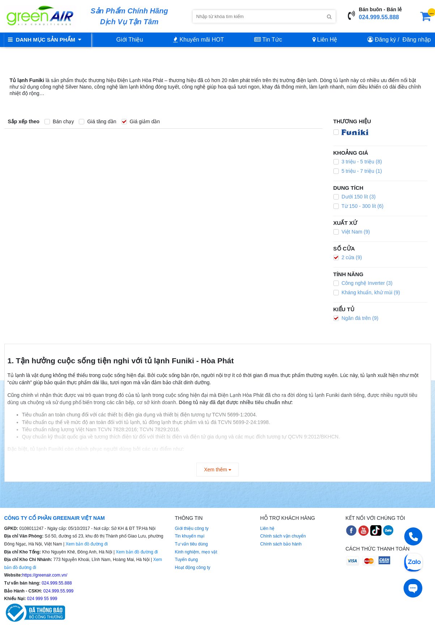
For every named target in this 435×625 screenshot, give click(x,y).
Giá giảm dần (140, 121)
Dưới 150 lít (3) (354, 196)
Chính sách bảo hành (281, 544)
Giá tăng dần (97, 121)
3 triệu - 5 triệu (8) (357, 161)
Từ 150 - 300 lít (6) (358, 206)
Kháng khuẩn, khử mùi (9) (366, 292)
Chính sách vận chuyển (283, 536)
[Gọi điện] (413, 536)
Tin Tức (268, 40)
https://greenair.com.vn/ (44, 575)
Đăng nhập (416, 40)
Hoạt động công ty (192, 567)
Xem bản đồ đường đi (86, 544)
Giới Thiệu (129, 40)
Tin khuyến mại (190, 536)
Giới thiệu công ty (192, 528)
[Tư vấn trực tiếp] (413, 588)
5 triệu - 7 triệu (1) (357, 171)
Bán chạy (59, 121)
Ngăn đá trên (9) (356, 318)
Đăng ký (385, 40)
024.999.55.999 (58, 591)
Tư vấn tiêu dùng (191, 544)
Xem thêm (217, 469)
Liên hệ (267, 528)
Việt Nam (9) (351, 231)
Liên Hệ (324, 40)
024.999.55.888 (379, 17)
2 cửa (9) (347, 257)
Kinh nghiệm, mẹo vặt (196, 552)
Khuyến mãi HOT (198, 40)
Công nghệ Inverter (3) (363, 283)
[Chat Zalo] (413, 562)
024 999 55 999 (41, 598)
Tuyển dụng (186, 559)
